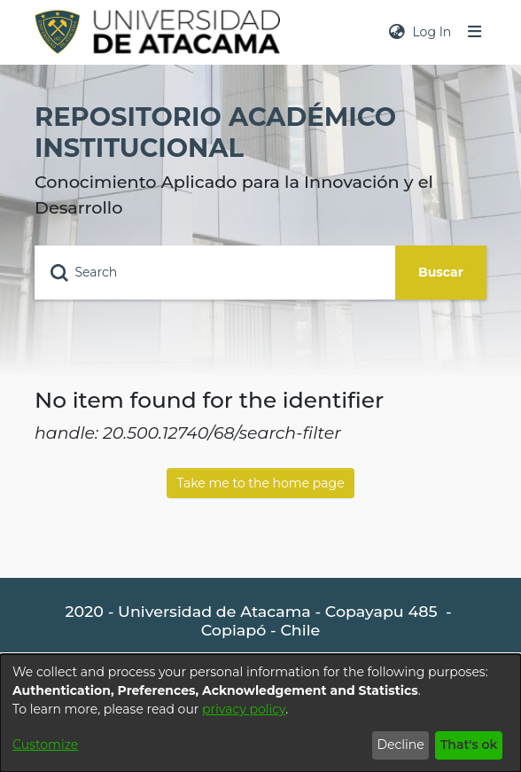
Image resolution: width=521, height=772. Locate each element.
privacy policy (243, 709)
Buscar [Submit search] (440, 272)
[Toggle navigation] (474, 32)
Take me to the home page (260, 483)
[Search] (215, 273)
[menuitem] (397, 32)
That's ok (469, 745)
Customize (45, 745)
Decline (400, 745)
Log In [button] (432, 32)
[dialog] (260, 713)
